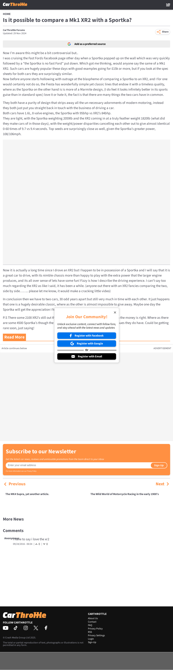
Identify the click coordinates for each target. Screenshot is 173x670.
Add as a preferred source (87, 44)
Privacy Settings (96, 635)
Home (7, 14)
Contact (92, 622)
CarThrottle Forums (14, 30)
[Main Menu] (168, 5)
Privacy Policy (31, 471)
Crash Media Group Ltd (17, 637)
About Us (93, 618)
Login (91, 639)
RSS (90, 632)
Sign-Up (92, 642)
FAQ (90, 625)
